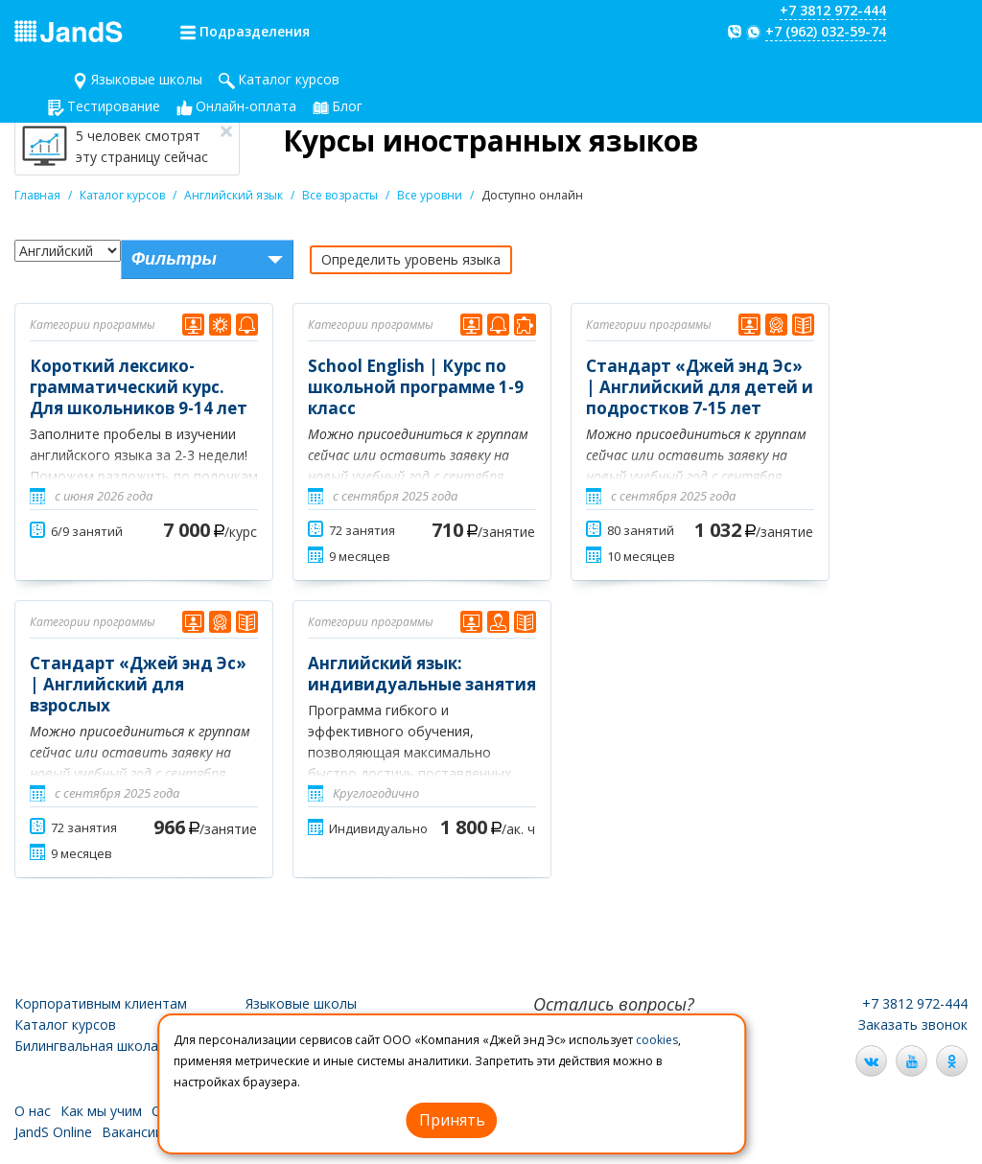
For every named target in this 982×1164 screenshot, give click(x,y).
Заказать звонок (913, 1024)
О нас (32, 1111)
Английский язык (233, 195)
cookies (657, 1040)
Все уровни (429, 195)
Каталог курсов (288, 79)
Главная (37, 195)
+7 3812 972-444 (833, 10)
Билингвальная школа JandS (105, 1045)
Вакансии (132, 1132)
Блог (347, 106)
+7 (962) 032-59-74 (825, 31)
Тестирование (113, 106)
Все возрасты (340, 195)
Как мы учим (101, 1111)
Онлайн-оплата (246, 106)
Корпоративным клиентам (100, 1003)
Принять (452, 1119)
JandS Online (53, 1132)
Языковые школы (146, 79)
